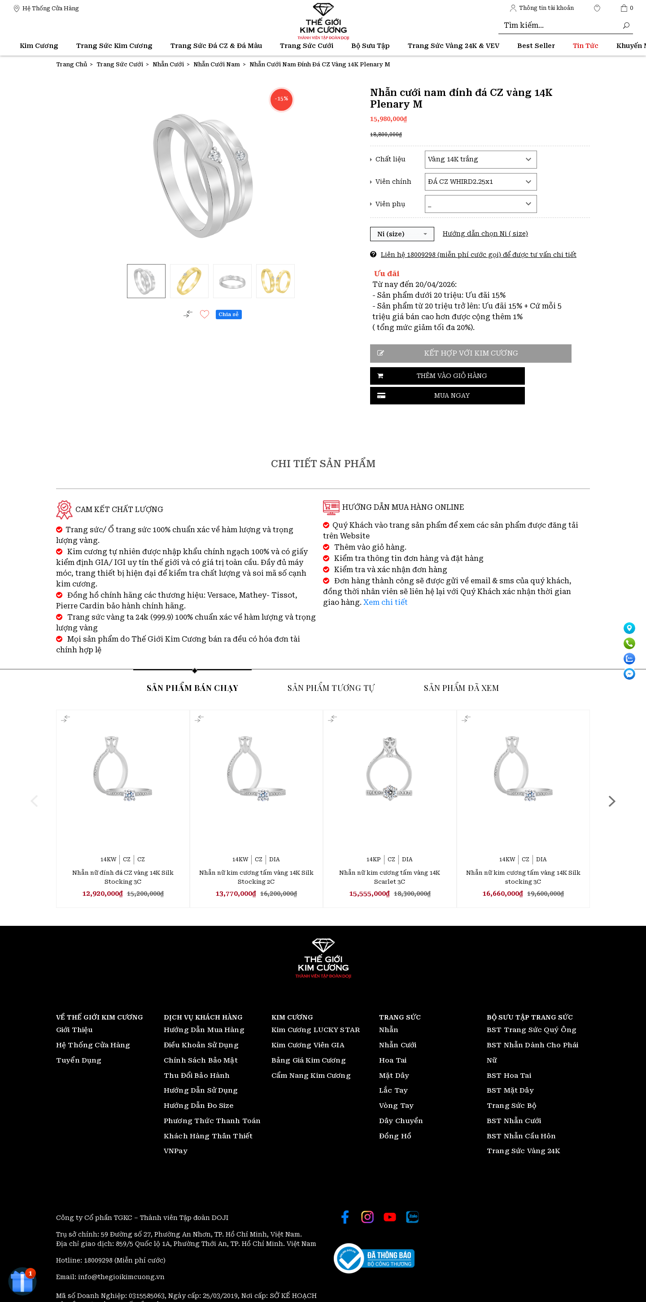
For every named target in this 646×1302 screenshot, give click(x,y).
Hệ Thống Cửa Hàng (93, 1025)
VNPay (176, 1131)
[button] (402, 234)
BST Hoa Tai (509, 1055)
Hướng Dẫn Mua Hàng (204, 1010)
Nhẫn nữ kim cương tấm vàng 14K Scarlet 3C (389, 856)
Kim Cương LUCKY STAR (315, 1010)
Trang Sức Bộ (512, 1086)
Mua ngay (513, 376)
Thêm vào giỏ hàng (419, 376)
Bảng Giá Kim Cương (308, 1040)
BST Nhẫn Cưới (514, 1101)
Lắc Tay (393, 1071)
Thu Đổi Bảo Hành (197, 1055)
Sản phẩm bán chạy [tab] (192, 666)
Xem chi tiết (385, 581)
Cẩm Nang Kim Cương (311, 1055)
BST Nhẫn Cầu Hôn (521, 1116)
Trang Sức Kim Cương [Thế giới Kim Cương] (114, 45)
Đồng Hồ (395, 1116)
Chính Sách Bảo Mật (201, 1040)
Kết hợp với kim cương (462, 353)
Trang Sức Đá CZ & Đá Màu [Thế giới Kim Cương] (216, 45)
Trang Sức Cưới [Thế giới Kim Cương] (306, 45)
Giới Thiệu (74, 1010)
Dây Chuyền (401, 1101)
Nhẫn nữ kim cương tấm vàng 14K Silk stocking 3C (523, 856)
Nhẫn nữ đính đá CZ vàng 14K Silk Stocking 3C (123, 856)
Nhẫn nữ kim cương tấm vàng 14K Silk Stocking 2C (256, 856)
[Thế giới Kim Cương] (46, 8)
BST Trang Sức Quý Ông (531, 1010)
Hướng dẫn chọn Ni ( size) (485, 233)
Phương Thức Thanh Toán (212, 1101)
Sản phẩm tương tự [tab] (331, 666)
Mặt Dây (394, 1055)
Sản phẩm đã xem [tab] (461, 666)
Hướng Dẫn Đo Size (199, 1086)
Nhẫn (389, 1010)
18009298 (99, 1240)
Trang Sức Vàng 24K (523, 1131)
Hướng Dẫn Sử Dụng (201, 1071)
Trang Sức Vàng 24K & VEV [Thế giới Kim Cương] (453, 45)
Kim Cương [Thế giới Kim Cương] (39, 45)
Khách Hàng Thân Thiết (208, 1116)
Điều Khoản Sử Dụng (201, 1025)
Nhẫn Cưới (397, 1025)
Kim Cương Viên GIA (308, 1025)
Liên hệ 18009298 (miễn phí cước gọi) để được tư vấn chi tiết (478, 254)
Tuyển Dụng (79, 1040)
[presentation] (34, 779)
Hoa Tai (392, 1040)
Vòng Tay (396, 1086)
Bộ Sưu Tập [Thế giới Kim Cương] (370, 45)
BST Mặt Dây (510, 1071)
